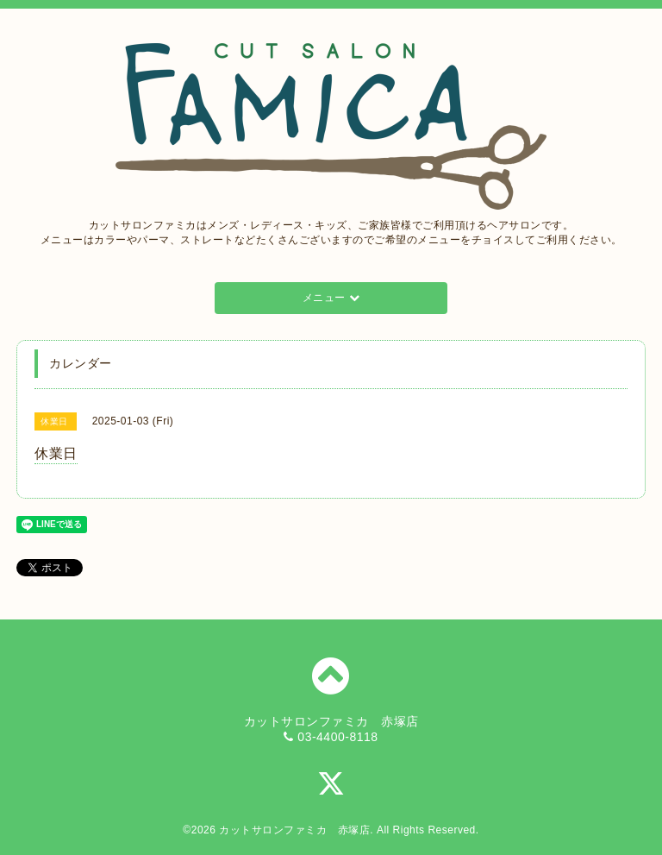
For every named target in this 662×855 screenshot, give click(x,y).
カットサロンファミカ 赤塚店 (294, 830)
